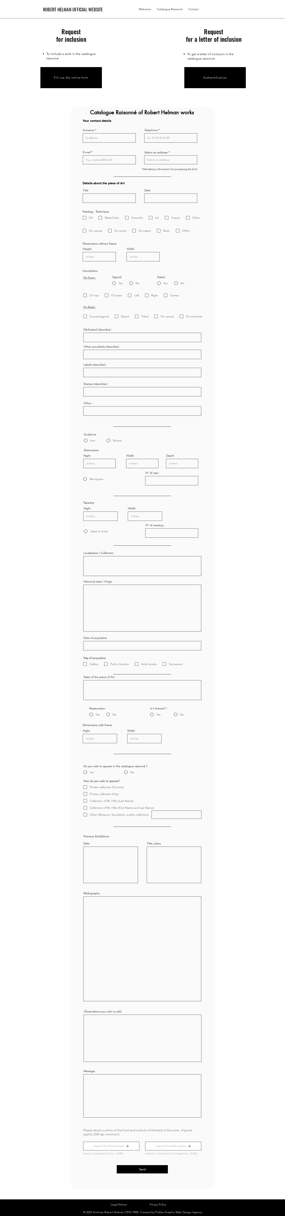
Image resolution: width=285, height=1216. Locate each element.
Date (147, 190)
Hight (87, 455)
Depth (170, 455)
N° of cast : (152, 472)
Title (85, 190)
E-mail (87, 152)
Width (130, 248)
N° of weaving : (155, 525)
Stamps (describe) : (95, 383)
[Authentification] (215, 77)
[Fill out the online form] (71, 77)
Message (89, 1071)
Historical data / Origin (97, 581)
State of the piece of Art (98, 677)
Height (87, 248)
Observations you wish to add (102, 1011)
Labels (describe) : (95, 364)
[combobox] (170, 159)
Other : (88, 403)
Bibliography (91, 893)
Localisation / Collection (98, 553)
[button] (111, 1146)
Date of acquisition (95, 637)
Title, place (154, 843)
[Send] (142, 1169)
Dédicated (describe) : (97, 329)
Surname (88, 130)
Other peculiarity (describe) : (101, 346)
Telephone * (152, 130)
